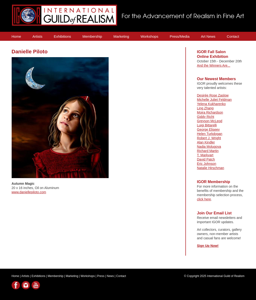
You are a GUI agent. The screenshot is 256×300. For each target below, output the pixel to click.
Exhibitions (62, 36)
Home (16, 36)
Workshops (149, 36)
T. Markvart (205, 155)
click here (204, 199)
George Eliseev (208, 129)
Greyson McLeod (209, 121)
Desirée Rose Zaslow (213, 95)
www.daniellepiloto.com (29, 192)
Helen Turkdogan (209, 134)
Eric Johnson (206, 164)
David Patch (206, 159)
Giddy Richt (205, 117)
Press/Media (179, 36)
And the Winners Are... (213, 65)
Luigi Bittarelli (207, 125)
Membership (92, 36)
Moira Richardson (210, 112)
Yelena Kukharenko (211, 104)
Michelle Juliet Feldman (214, 100)
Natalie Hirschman (210, 168)
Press (101, 276)
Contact (233, 36)
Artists (38, 36)
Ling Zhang (205, 108)
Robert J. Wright (209, 138)
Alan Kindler (206, 142)
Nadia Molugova (209, 146)
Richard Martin (208, 151)
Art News (208, 36)
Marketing (121, 36)
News (110, 276)
